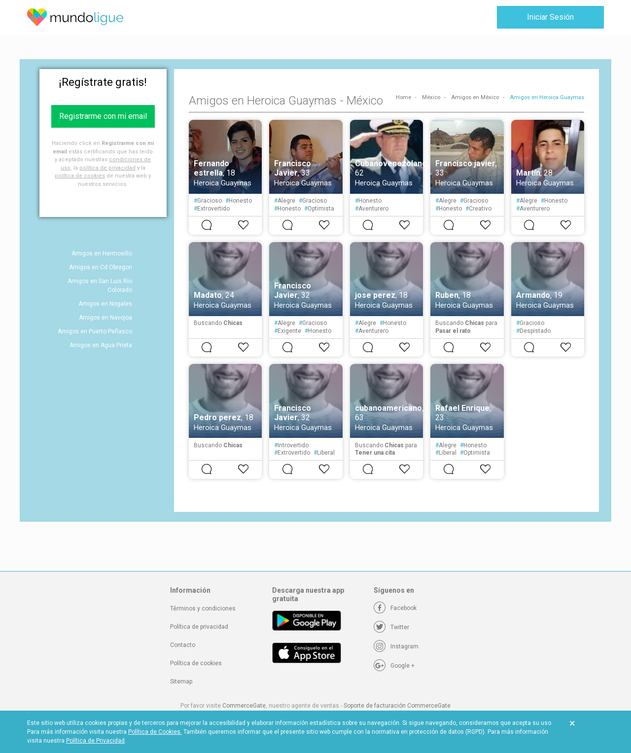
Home (403, 97)
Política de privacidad (199, 626)
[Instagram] (396, 646)
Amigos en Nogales (105, 303)
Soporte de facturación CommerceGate (397, 705)
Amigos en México (475, 97)
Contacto (182, 645)
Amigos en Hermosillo (101, 253)
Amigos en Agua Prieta (101, 345)
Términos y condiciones (203, 608)
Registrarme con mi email (103, 116)
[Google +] (394, 666)
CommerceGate (244, 705)
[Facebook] (395, 608)
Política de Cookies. (155, 731)
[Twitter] (391, 627)
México (431, 97)
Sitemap (181, 681)
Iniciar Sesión (550, 17)
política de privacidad (107, 168)
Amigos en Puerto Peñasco (95, 331)
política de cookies (80, 176)
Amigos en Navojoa (105, 317)
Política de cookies (196, 663)
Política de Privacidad (95, 740)
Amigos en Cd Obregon (100, 267)
